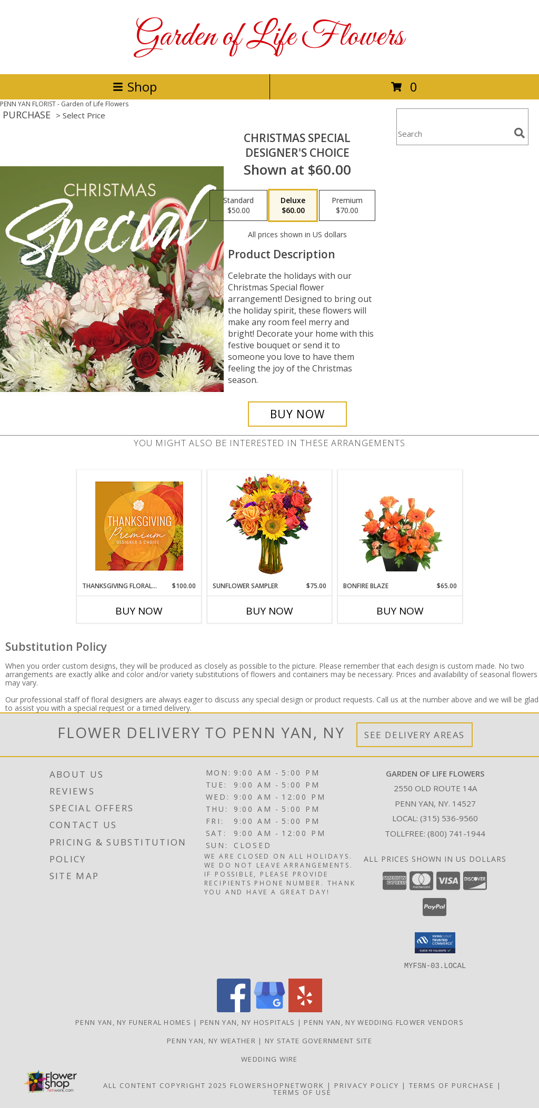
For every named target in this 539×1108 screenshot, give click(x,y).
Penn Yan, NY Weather (211, 1040)
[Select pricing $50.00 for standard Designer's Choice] (238, 205)
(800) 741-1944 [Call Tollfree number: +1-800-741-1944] (456, 833)
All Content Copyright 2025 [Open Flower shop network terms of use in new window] (165, 1085)
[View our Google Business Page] (269, 1009)
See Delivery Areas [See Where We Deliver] (414, 735)
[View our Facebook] (234, 1009)
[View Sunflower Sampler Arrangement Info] (270, 525)
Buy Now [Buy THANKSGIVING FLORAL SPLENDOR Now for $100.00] (139, 611)
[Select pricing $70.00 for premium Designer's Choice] (347, 205)
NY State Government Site (318, 1040)
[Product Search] (453, 133)
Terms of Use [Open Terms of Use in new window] (302, 1091)
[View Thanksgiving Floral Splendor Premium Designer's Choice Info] (139, 525)
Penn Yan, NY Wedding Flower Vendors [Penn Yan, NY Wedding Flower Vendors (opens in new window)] (384, 1021)
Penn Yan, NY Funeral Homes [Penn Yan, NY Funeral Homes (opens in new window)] (133, 1021)
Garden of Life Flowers (269, 37)
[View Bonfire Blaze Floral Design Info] (400, 525)
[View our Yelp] (305, 1009)
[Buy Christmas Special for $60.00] (297, 414)
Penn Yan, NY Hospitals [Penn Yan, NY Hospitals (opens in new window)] (247, 1021)
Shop (135, 86)
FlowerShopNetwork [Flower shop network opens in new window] (277, 1085)
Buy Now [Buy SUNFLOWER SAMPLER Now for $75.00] (269, 611)
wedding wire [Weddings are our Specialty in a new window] (269, 1058)
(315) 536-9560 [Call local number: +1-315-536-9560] (449, 818)
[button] (435, 942)
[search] (519, 133)
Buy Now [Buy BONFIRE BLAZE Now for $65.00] (400, 611)
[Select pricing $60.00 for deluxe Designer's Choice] (293, 205)
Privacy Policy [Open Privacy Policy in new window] (366, 1085)
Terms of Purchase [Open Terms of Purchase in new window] (451, 1085)
